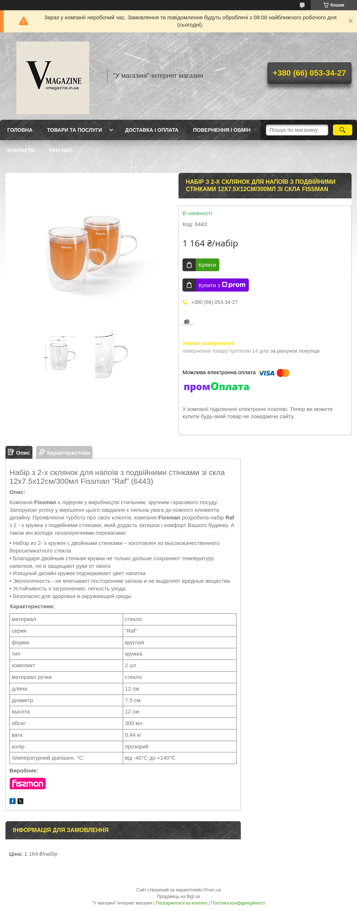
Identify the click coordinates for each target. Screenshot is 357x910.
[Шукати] (342, 129)
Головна (19, 130)
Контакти (21, 150)
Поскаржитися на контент (181, 903)
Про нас (60, 150)
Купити (207, 265)
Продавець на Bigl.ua (178, 896)
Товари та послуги (74, 130)
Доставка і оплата (151, 130)
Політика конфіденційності (238, 903)
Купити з (222, 285)
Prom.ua (212, 890)
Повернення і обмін (222, 130)
